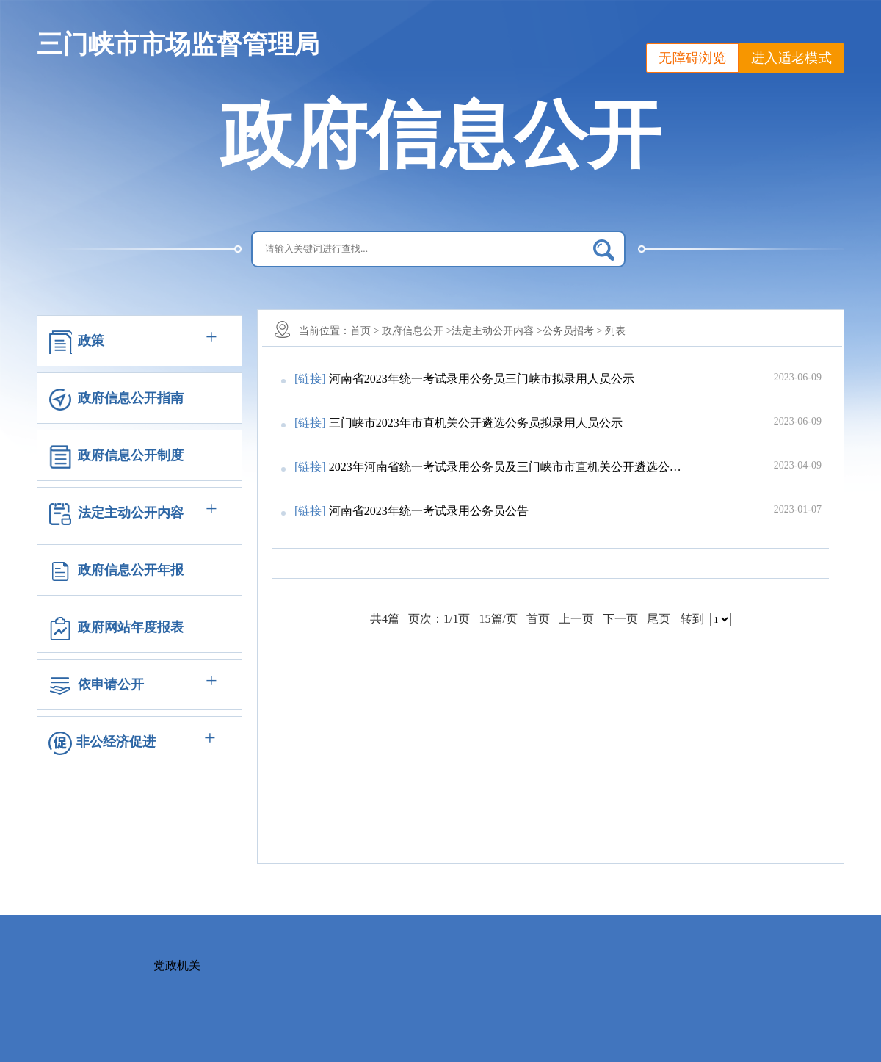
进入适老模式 (791, 58)
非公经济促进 (116, 741)
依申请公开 (111, 684)
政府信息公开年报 (131, 570)
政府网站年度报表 (131, 627)
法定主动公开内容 (131, 512)
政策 (91, 340)
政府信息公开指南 (131, 398)
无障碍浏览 (692, 58)
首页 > (364, 330)
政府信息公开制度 (131, 455)
